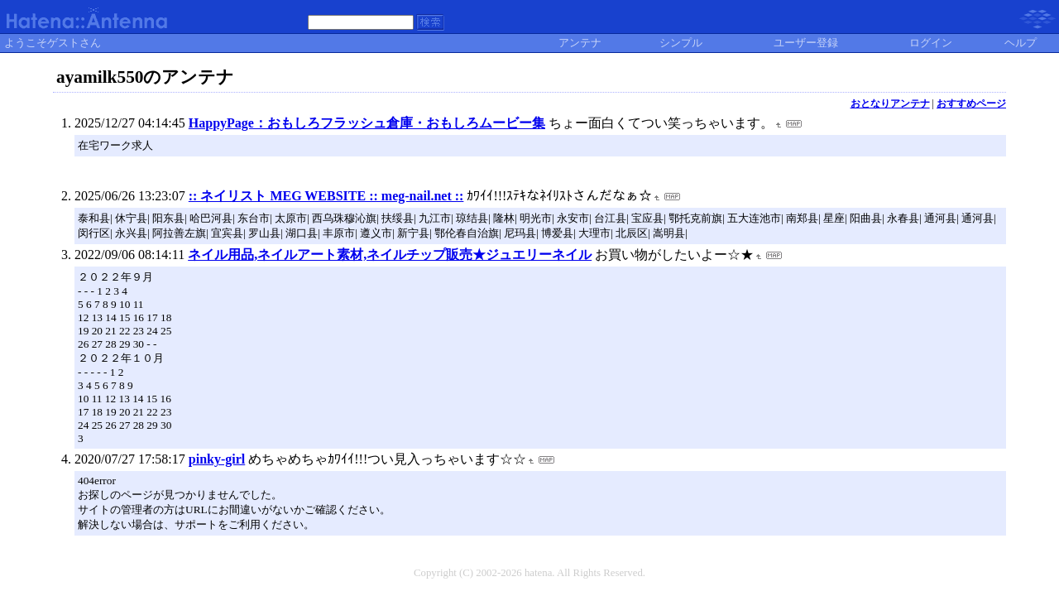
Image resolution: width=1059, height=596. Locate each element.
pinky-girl (217, 459)
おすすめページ (971, 103)
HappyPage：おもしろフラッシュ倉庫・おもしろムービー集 (367, 123)
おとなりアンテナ (890, 103)
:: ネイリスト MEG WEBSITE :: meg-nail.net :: (326, 196)
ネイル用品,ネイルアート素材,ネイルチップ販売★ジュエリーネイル (390, 255)
